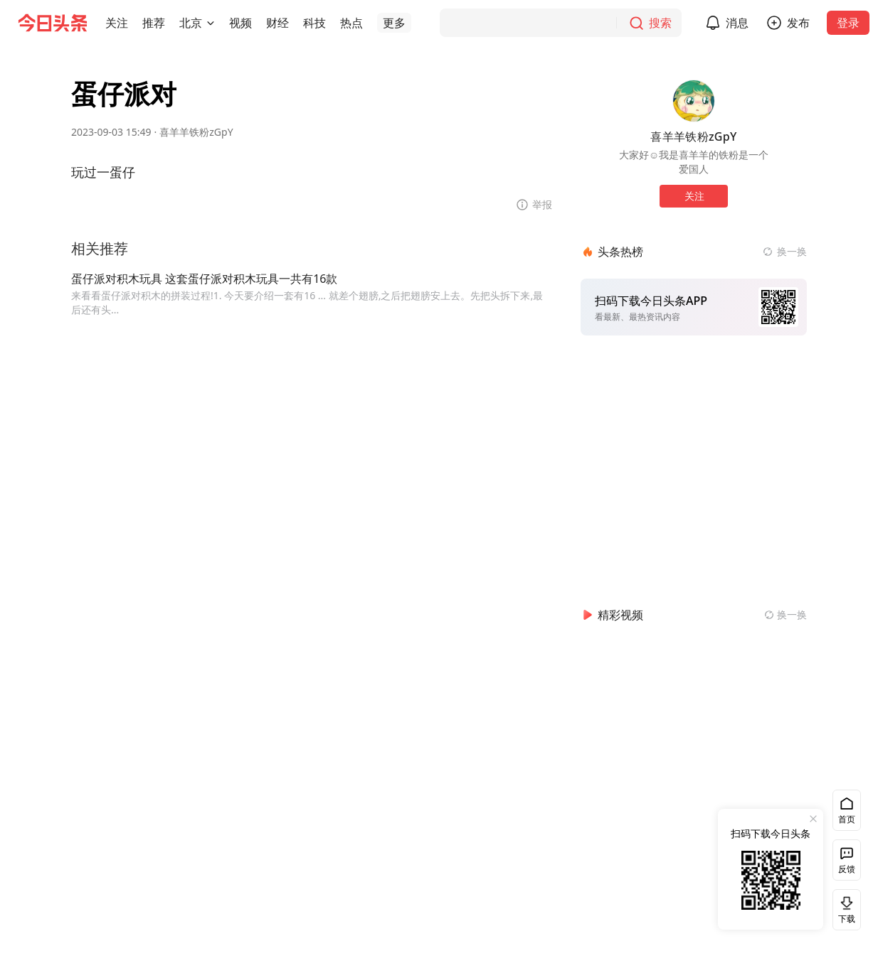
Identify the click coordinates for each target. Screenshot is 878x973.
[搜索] (561, 23)
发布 (798, 23)
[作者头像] (693, 101)
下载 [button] (843, 909)
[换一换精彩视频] (785, 615)
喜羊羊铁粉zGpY (196, 132)
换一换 (792, 251)
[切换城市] (210, 22)
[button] (116, 23)
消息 (737, 23)
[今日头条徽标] (52, 23)
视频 (240, 23)
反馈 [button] (846, 869)
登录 (848, 23)
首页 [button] (846, 819)
